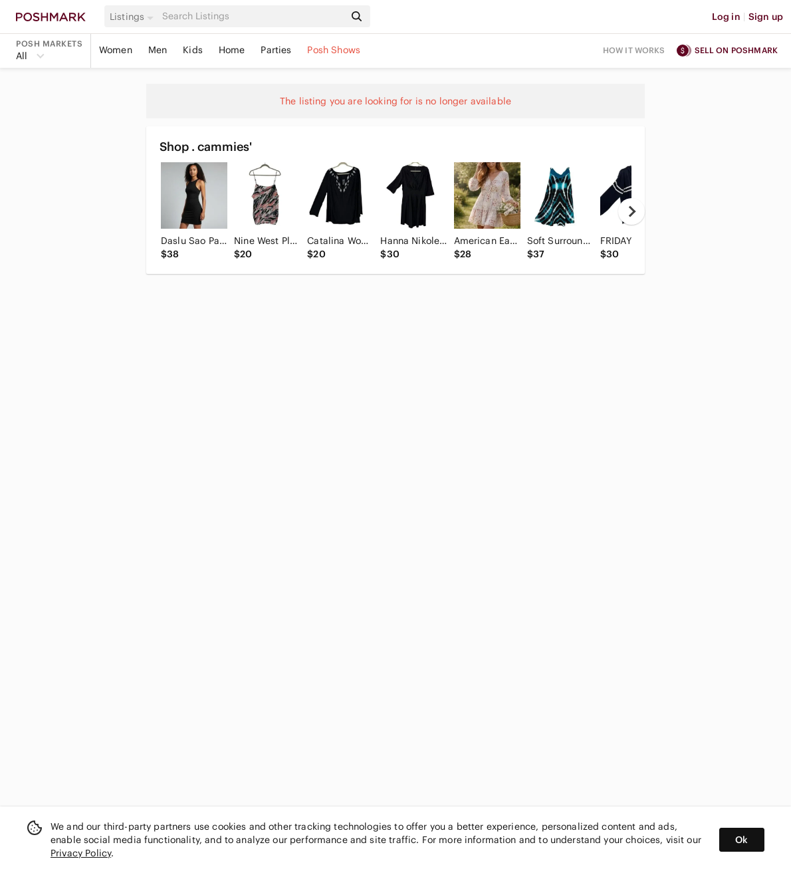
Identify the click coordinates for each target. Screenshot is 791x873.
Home (232, 50)
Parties (276, 50)
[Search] (252, 16)
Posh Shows (333, 50)
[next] (631, 211)
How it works (634, 50)
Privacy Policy (81, 853)
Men (157, 50)
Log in (726, 17)
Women (115, 50)
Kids (193, 50)
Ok (741, 840)
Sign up (765, 17)
